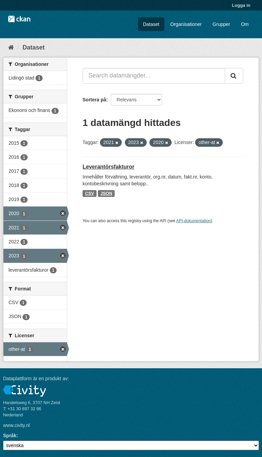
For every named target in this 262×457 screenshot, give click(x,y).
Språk (9, 435)
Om (245, 24)
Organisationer (186, 24)
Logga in (241, 5)
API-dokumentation (193, 220)
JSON (106, 193)
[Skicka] (234, 76)
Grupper (221, 24)
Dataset (151, 24)
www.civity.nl (16, 425)
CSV (89, 193)
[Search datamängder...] (154, 76)
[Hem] (11, 47)
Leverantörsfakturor (108, 167)
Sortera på (94, 99)
